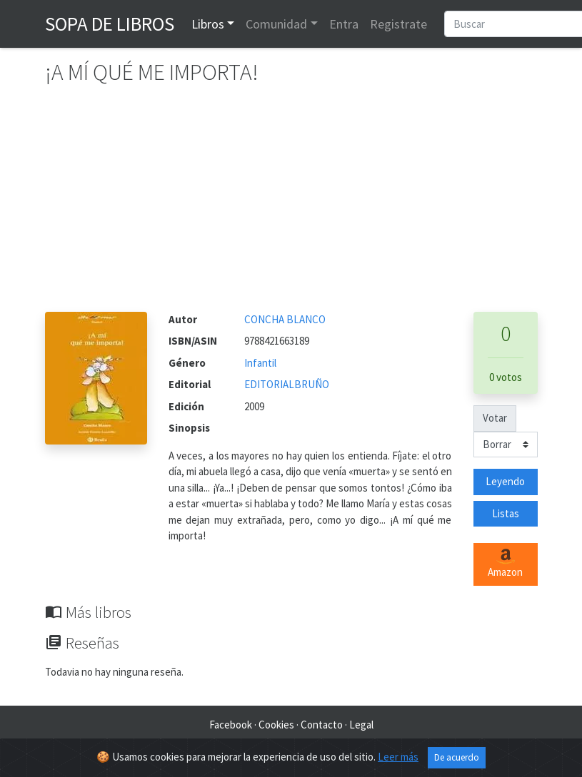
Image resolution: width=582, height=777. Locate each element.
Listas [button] (505, 513)
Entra (343, 24)
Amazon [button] (505, 564)
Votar (495, 418)
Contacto (322, 724)
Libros (207, 24)
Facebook (230, 724)
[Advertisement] (291, 205)
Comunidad (276, 24)
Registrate (398, 24)
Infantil (260, 363)
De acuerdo (456, 757)
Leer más (398, 756)
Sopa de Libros (109, 23)
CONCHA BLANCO (285, 319)
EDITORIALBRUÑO (286, 384)
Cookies (276, 724)
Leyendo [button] (505, 481)
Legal (361, 724)
